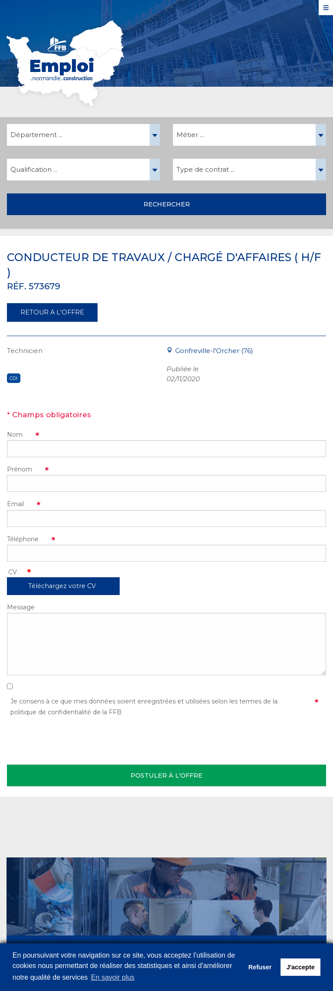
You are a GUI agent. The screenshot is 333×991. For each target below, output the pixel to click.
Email (15, 504)
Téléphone (23, 539)
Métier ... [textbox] (190, 135)
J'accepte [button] (301, 967)
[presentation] (73, 739)
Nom (15, 434)
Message (21, 607)
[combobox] (83, 135)
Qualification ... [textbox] (33, 169)
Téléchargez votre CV (62, 586)
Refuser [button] (260, 967)
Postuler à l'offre (166, 775)
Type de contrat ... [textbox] (205, 169)
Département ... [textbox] (36, 135)
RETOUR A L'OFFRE (52, 312)
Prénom (19, 469)
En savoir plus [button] (113, 977)
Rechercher (167, 204)
